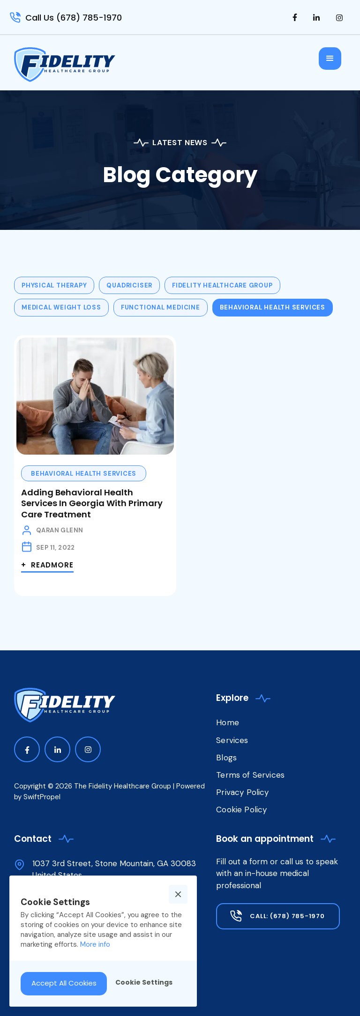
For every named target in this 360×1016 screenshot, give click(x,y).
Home (227, 722)
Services (232, 740)
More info (95, 944)
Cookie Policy (241, 809)
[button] (330, 58)
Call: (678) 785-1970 (287, 916)
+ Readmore (47, 565)
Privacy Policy (242, 792)
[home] (64, 64)
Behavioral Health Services (83, 474)
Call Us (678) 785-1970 (73, 17)
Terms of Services (250, 775)
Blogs (226, 757)
